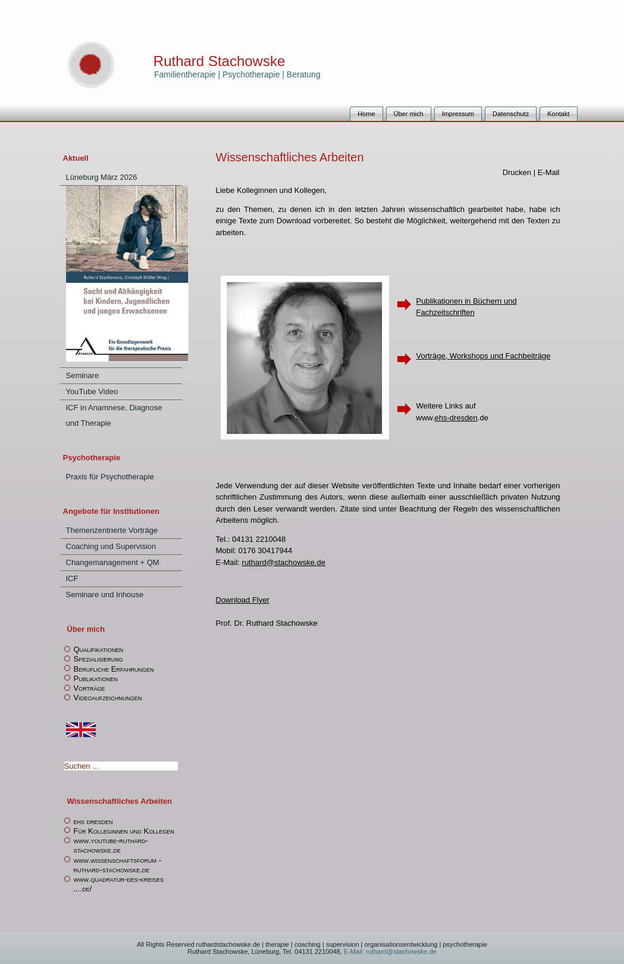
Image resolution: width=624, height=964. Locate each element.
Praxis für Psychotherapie (110, 476)
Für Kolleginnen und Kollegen (124, 830)
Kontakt (558, 113)
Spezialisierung (98, 658)
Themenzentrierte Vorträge (112, 530)
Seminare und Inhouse (105, 594)
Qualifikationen (98, 649)
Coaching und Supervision (111, 546)
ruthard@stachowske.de (283, 562)
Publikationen (96, 678)
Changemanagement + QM (112, 562)
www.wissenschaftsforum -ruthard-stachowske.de (118, 865)
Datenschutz (511, 113)
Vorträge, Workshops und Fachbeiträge (483, 355)
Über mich (409, 113)
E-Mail (549, 172)
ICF (72, 578)
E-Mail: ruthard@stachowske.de (389, 951)
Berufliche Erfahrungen (114, 668)
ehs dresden (93, 821)
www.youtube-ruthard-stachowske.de (111, 845)
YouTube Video (92, 391)
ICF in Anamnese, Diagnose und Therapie (114, 415)
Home (366, 113)
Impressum (458, 113)
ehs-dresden (456, 417)
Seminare (82, 375)
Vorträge (89, 688)
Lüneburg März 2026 (101, 177)
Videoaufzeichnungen (108, 697)
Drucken (518, 172)
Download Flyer (242, 599)
